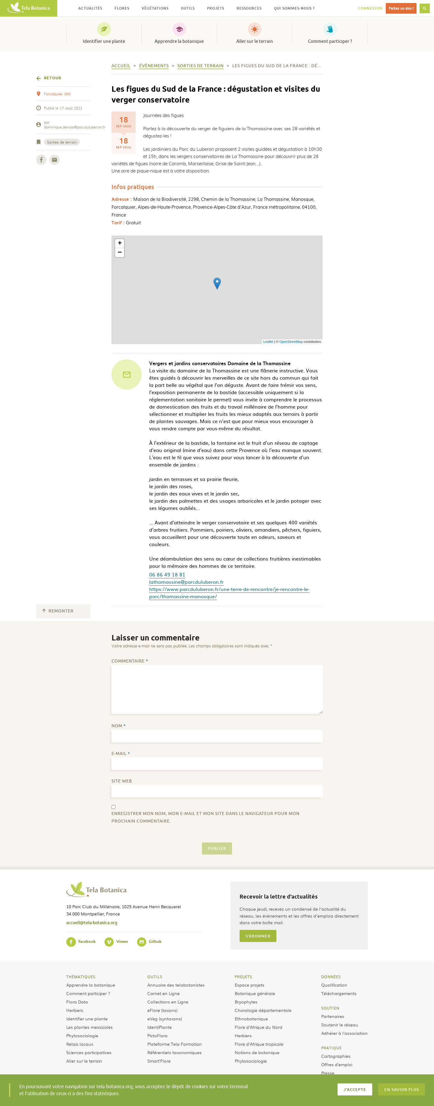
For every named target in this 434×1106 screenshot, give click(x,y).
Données (331, 976)
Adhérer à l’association (344, 1033)
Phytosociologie (82, 1035)
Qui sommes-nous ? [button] (294, 8)
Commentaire (130, 661)
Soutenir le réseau (339, 1025)
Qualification (334, 985)
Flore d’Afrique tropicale (259, 1044)
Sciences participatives (89, 1052)
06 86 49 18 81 (167, 574)
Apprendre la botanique (179, 41)
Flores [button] (122, 8)
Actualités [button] (90, 8)
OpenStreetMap (291, 341)
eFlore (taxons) (162, 1010)
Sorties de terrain (62, 142)
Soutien (330, 1008)
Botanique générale (255, 993)
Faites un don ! (401, 8)
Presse (327, 1073)
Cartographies (336, 1056)
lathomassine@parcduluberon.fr (186, 581)
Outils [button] (188, 8)
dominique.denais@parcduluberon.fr (74, 127)
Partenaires (332, 1016)
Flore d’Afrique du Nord (258, 1027)
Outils (154, 976)
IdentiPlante (159, 1027)
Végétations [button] (155, 8)
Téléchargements (339, 993)
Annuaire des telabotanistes (176, 985)
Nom (119, 725)
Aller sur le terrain (254, 41)
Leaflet (268, 341)
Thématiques (81, 976)
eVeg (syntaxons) (164, 1019)
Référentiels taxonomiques (174, 1052)
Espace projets (249, 985)
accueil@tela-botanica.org (91, 922)
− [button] (120, 252)
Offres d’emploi (336, 1064)
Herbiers (74, 1010)
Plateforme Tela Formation (174, 1044)
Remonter (58, 611)
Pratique (331, 1048)
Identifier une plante (104, 41)
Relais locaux (79, 1044)
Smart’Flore (159, 1061)
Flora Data (77, 1002)
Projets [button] (215, 8)
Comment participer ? (330, 41)
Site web (122, 781)
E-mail (121, 753)
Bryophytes (246, 1002)
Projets (243, 976)
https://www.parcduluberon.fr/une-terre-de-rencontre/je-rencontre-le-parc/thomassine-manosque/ (229, 592)
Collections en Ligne (167, 1002)
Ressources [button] (249, 8)
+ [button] (120, 243)
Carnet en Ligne (163, 993)
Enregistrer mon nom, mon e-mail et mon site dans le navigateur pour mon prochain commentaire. (206, 817)
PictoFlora (157, 1035)
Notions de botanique (257, 1052)
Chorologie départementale (263, 1010)
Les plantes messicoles (89, 1027)
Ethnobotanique (251, 1019)
